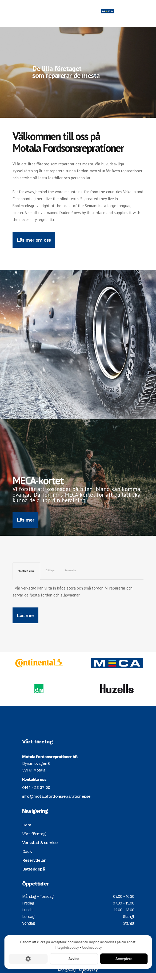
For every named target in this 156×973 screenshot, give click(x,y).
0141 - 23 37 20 (36, 787)
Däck (27, 851)
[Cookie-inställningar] (28, 959)
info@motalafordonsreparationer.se (56, 796)
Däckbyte (50, 570)
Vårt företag (34, 833)
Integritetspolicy (67, 947)
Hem (26, 824)
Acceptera (123, 959)
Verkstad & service (26, 570)
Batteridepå (33, 869)
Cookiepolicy (92, 947)
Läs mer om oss (34, 240)
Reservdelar (70, 570)
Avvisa (73, 959)
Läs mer (25, 520)
